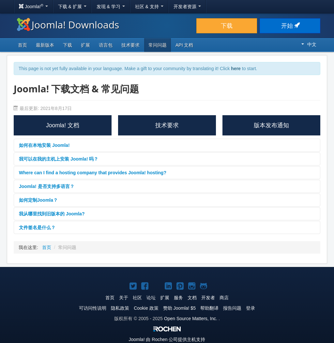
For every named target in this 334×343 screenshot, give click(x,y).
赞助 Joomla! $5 (179, 308)
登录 (250, 308)
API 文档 (184, 45)
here (236, 68)
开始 (290, 26)
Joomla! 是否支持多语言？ (46, 186)
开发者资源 (187, 6)
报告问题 (232, 308)
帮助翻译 (209, 308)
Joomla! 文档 (62, 125)
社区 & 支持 (149, 6)
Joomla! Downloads (68, 24)
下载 (227, 26)
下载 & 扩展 (72, 6)
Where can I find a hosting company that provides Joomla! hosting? (92, 172)
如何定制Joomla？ (38, 200)
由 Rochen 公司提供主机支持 (167, 339)
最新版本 (45, 45)
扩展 (85, 45)
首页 (22, 45)
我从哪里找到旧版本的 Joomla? (51, 213)
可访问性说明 (92, 308)
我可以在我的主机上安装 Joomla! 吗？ (58, 159)
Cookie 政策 (146, 308)
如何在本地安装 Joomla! (44, 145)
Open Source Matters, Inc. (190, 318)
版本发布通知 (271, 125)
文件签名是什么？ (37, 227)
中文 (308, 44)
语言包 (106, 45)
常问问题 (157, 45)
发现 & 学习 (111, 6)
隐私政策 (120, 308)
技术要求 (130, 45)
